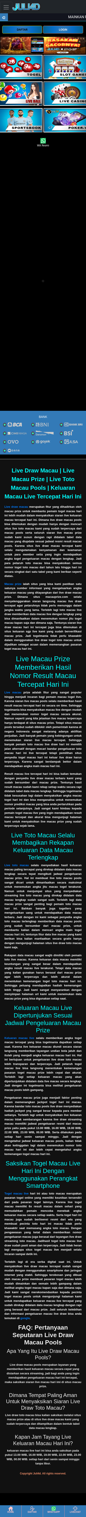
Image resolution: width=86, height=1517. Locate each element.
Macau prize (13, 584)
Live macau (12, 692)
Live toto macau (16, 865)
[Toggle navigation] (6, 7)
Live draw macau (16, 506)
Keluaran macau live (19, 1038)
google (25, 1318)
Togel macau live (16, 1193)
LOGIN (63, 29)
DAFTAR (22, 29)
